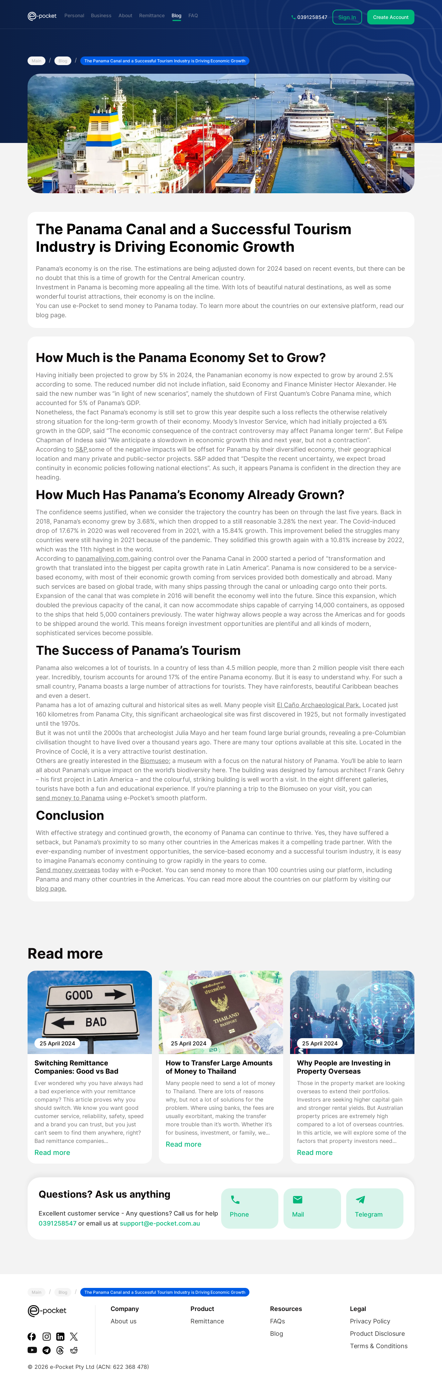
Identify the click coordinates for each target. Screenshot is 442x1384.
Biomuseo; (155, 760)
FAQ (193, 15)
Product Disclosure (377, 1333)
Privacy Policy (370, 1321)
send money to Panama (70, 798)
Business (101, 15)
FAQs (277, 1321)
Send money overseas (68, 870)
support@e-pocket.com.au (160, 1223)
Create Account (391, 17)
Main (36, 60)
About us (123, 1321)
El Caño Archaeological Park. (319, 705)
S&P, (82, 449)
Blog (177, 15)
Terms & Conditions (379, 1346)
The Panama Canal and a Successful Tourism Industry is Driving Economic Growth (164, 60)
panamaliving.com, (102, 558)
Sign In (347, 17)
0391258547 (309, 17)
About (125, 15)
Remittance (152, 15)
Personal (74, 15)
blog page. (51, 888)
